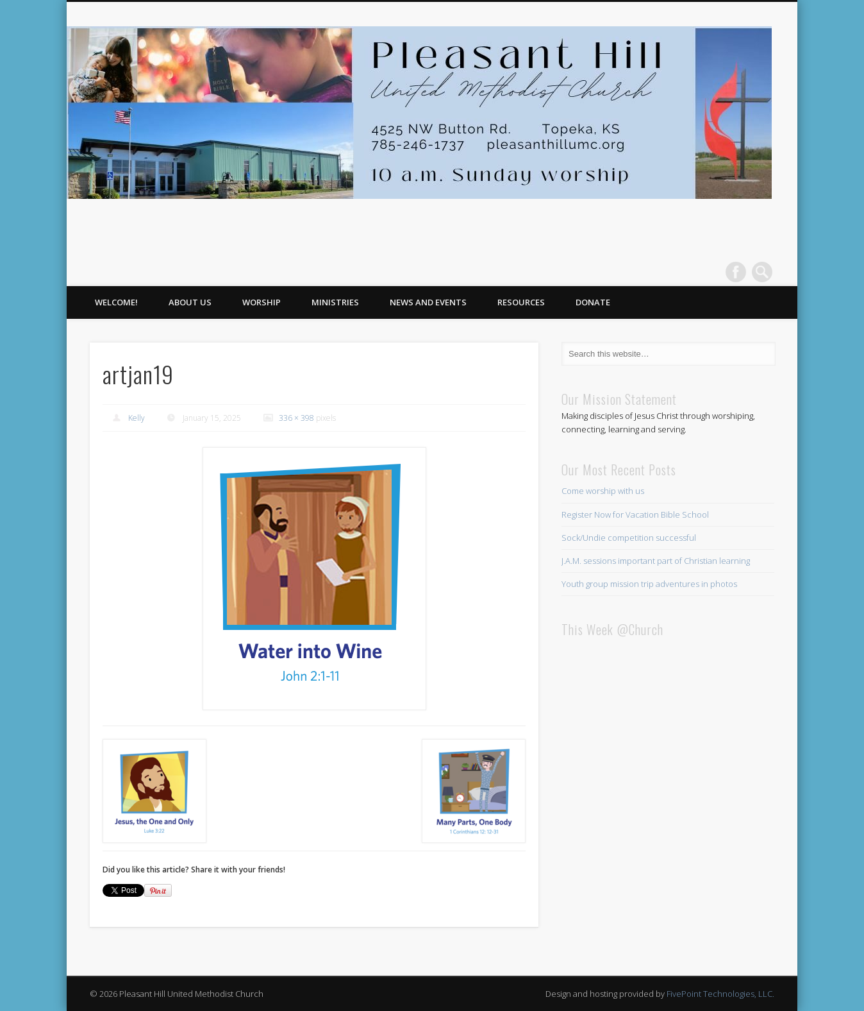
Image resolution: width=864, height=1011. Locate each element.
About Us (190, 302)
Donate (593, 302)
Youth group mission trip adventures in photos (649, 584)
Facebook (736, 272)
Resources (521, 302)
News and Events (428, 302)
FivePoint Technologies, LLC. (720, 993)
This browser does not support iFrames (667, 800)
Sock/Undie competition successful (628, 537)
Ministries (335, 302)
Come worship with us (602, 491)
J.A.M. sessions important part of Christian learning (655, 560)
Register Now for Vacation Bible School (635, 514)
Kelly (136, 417)
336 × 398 (296, 417)
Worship (261, 302)
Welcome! (116, 302)
